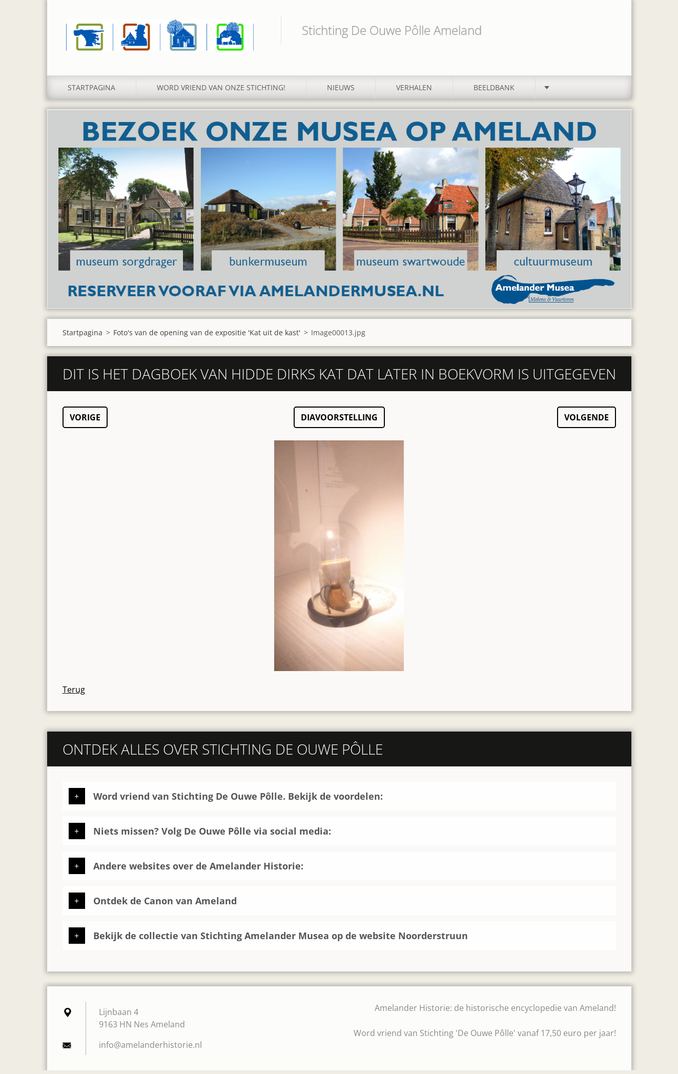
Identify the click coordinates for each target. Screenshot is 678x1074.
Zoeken (605, 30)
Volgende (586, 421)
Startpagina (91, 91)
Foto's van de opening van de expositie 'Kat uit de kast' (206, 336)
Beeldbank (494, 91)
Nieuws (341, 91)
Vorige (85, 421)
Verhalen (414, 91)
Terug (74, 693)
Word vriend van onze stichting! (221, 91)
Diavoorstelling (339, 421)
